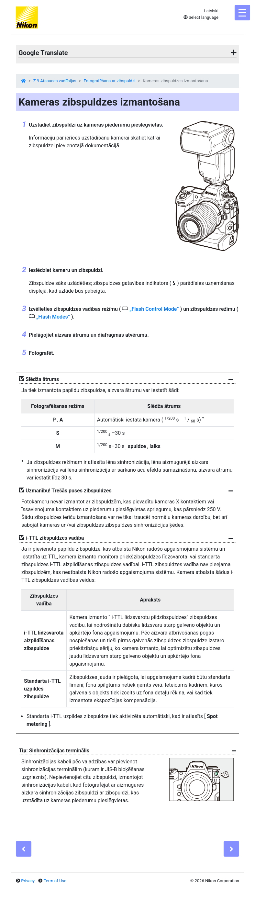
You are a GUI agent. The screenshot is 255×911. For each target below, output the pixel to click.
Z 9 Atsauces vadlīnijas (54, 80)
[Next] (231, 849)
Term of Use (55, 880)
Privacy (28, 880)
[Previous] (23, 849)
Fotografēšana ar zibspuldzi (110, 80)
